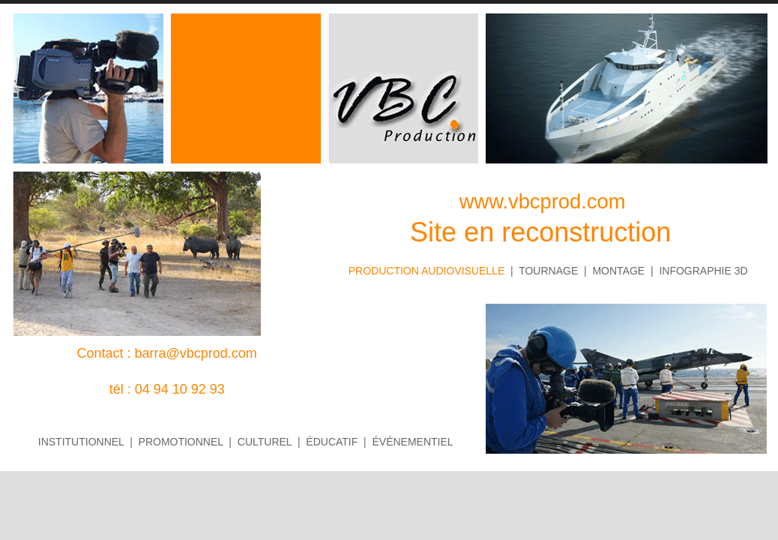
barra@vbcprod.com (196, 353)
